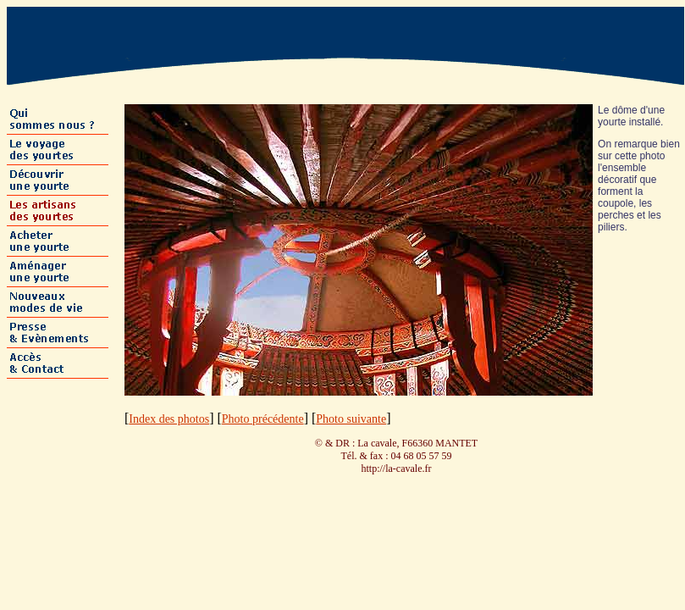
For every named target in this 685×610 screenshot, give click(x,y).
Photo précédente (263, 419)
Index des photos (169, 419)
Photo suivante (351, 419)
